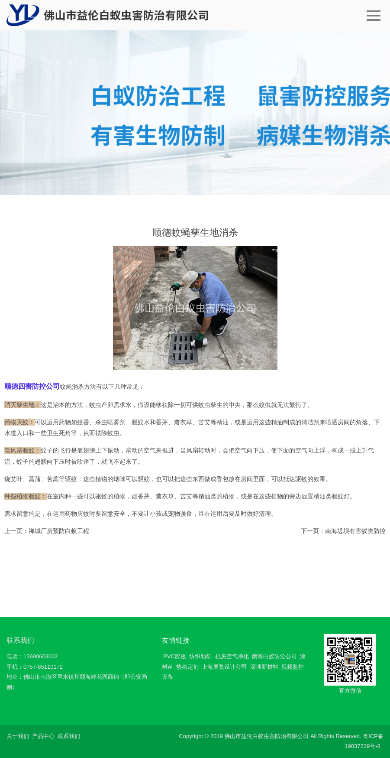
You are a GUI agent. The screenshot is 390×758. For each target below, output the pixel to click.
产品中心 (43, 736)
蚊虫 (265, 404)
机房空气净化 (232, 656)
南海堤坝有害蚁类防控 (355, 530)
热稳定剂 (187, 667)
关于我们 (17, 736)
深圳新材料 (264, 667)
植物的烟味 (110, 478)
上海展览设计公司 (224, 667)
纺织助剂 (200, 656)
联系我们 (20, 640)
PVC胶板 (174, 656)
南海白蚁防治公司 (274, 656)
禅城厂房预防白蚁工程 (59, 530)
